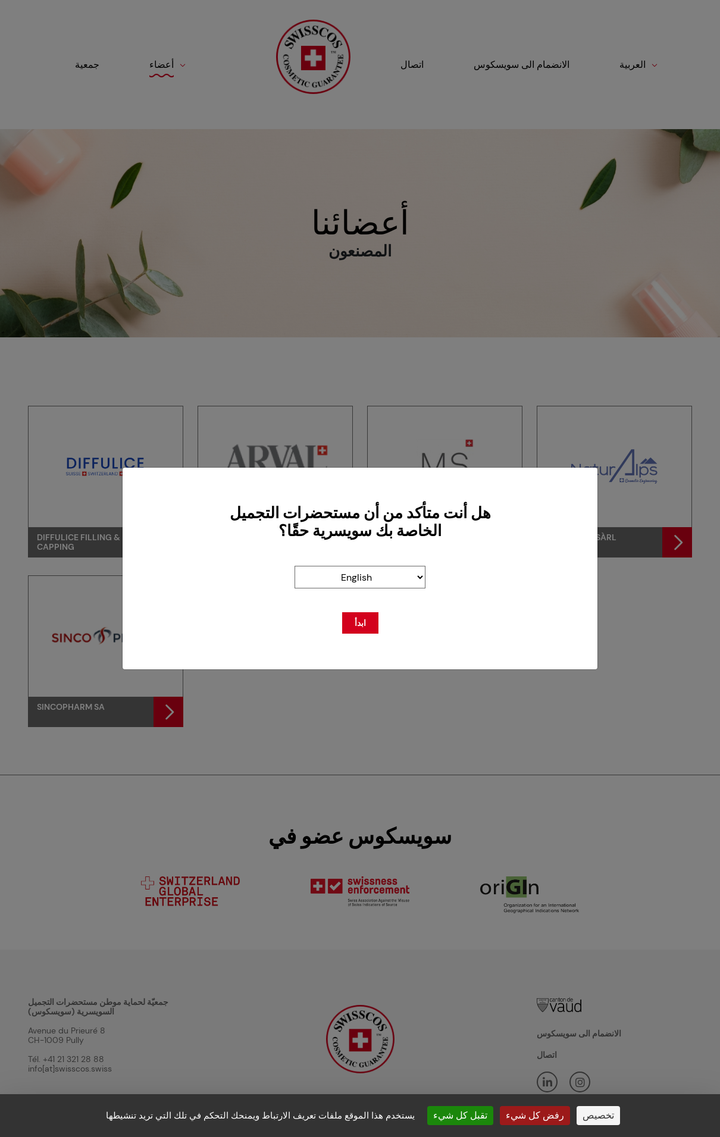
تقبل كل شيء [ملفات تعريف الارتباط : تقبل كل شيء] (460, 1115)
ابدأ (360, 623)
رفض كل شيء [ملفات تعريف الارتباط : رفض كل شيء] (535, 1115)
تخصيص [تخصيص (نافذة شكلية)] (598, 1115)
